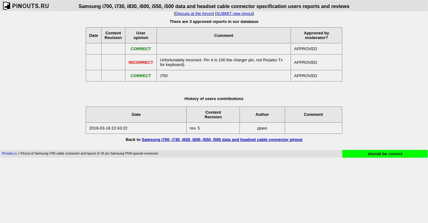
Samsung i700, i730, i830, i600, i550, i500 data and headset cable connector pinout (222, 139)
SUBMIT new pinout (234, 13)
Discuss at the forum (194, 13)
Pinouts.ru (9, 153)
